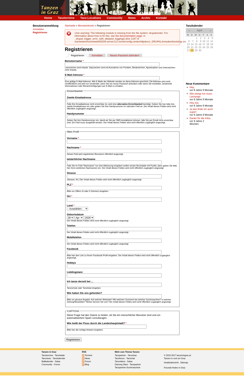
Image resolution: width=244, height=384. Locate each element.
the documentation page (129, 35)
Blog (85, 364)
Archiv (145, 17)
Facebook (73, 248)
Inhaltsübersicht (171, 362)
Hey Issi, (194, 102)
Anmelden (38, 29)
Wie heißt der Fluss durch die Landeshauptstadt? (97, 323)
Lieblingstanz (75, 272)
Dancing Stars (121, 364)
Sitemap (184, 362)
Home (48, 17)
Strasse (71, 173)
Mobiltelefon (74, 237)
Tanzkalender (59, 358)
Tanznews (46, 358)
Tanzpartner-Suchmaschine (127, 367)
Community (115, 17)
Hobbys (71, 262)
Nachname (74, 147)
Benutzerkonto (86, 25)
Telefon (71, 225)
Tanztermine (66, 17)
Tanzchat (130, 358)
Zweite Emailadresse (79, 97)
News (132, 17)
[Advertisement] (44, 99)
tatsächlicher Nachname (81, 159)
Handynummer (75, 113)
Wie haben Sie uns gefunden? (84, 293)
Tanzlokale (60, 355)
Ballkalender (47, 361)
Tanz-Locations (90, 17)
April (199, 30)
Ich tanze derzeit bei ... (80, 281)
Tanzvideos (120, 361)
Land (71, 205)
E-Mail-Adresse (74, 74)
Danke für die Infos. (200, 118)
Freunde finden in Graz (174, 368)
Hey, (192, 87)
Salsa (57, 361)
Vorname (73, 138)
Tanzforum (119, 358)
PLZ (70, 184)
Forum (57, 364)
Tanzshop (132, 355)
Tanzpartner (120, 355)
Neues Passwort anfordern (124, 55)
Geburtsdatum (75, 214)
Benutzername (74, 61)
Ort (69, 196)
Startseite (70, 25)
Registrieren (79, 55)
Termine (87, 355)
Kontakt (161, 17)
